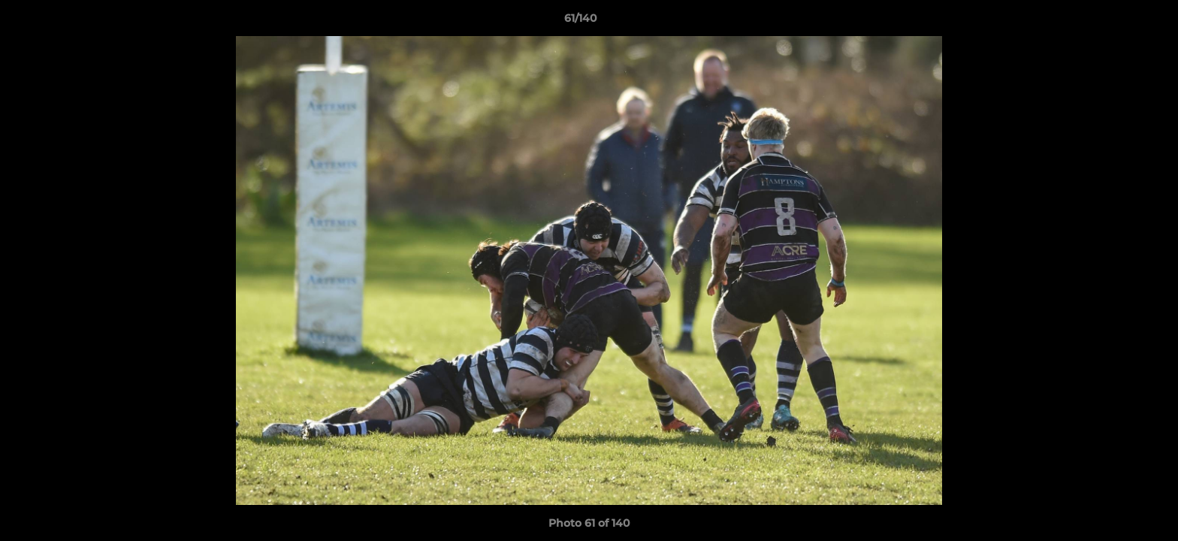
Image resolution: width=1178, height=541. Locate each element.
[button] (1115, 22)
